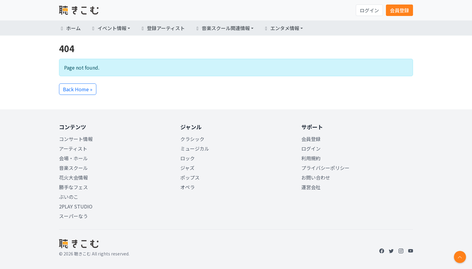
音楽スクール (73, 167)
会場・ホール (73, 158)
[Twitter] (391, 250)
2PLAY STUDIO (75, 206)
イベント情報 (108, 28)
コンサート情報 (76, 138)
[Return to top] (460, 257)
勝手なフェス (73, 187)
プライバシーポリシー (325, 167)
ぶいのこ (68, 196)
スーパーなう (73, 216)
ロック (187, 158)
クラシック (192, 138)
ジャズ (187, 167)
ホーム (70, 28)
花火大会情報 (73, 177)
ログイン (369, 10)
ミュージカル (194, 148)
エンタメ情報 (281, 28)
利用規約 (311, 158)
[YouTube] (410, 250)
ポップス (190, 177)
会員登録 (399, 10)
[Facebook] (381, 250)
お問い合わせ (315, 177)
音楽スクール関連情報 (222, 28)
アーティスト (73, 148)
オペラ (187, 187)
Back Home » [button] (77, 89)
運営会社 (311, 187)
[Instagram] (401, 250)
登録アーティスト (162, 28)
